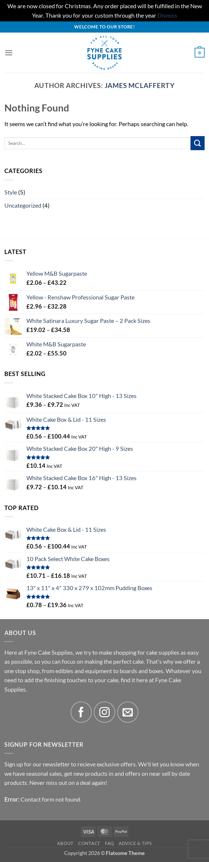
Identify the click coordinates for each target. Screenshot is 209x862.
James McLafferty (140, 85)
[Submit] (198, 143)
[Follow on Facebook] (81, 712)
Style (10, 192)
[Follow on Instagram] (104, 712)
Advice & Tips (135, 843)
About (65, 843)
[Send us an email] (128, 712)
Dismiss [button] (167, 15)
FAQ (109, 843)
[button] (8, 53)
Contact (89, 843)
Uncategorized (22, 205)
